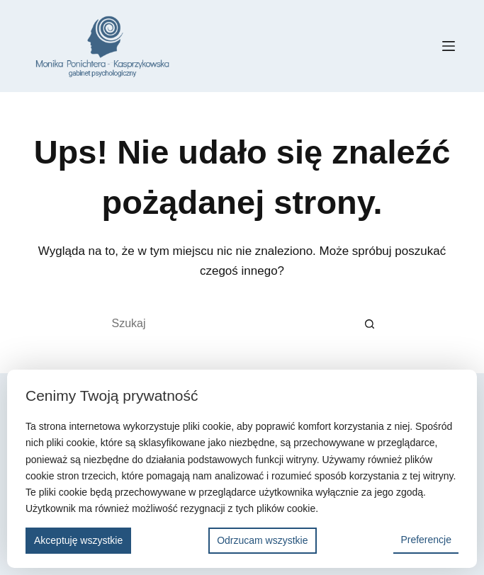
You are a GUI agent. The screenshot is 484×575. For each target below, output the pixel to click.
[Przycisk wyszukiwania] (370, 323)
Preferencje (425, 539)
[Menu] (448, 46)
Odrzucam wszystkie (262, 540)
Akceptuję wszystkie (78, 540)
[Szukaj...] (228, 323)
